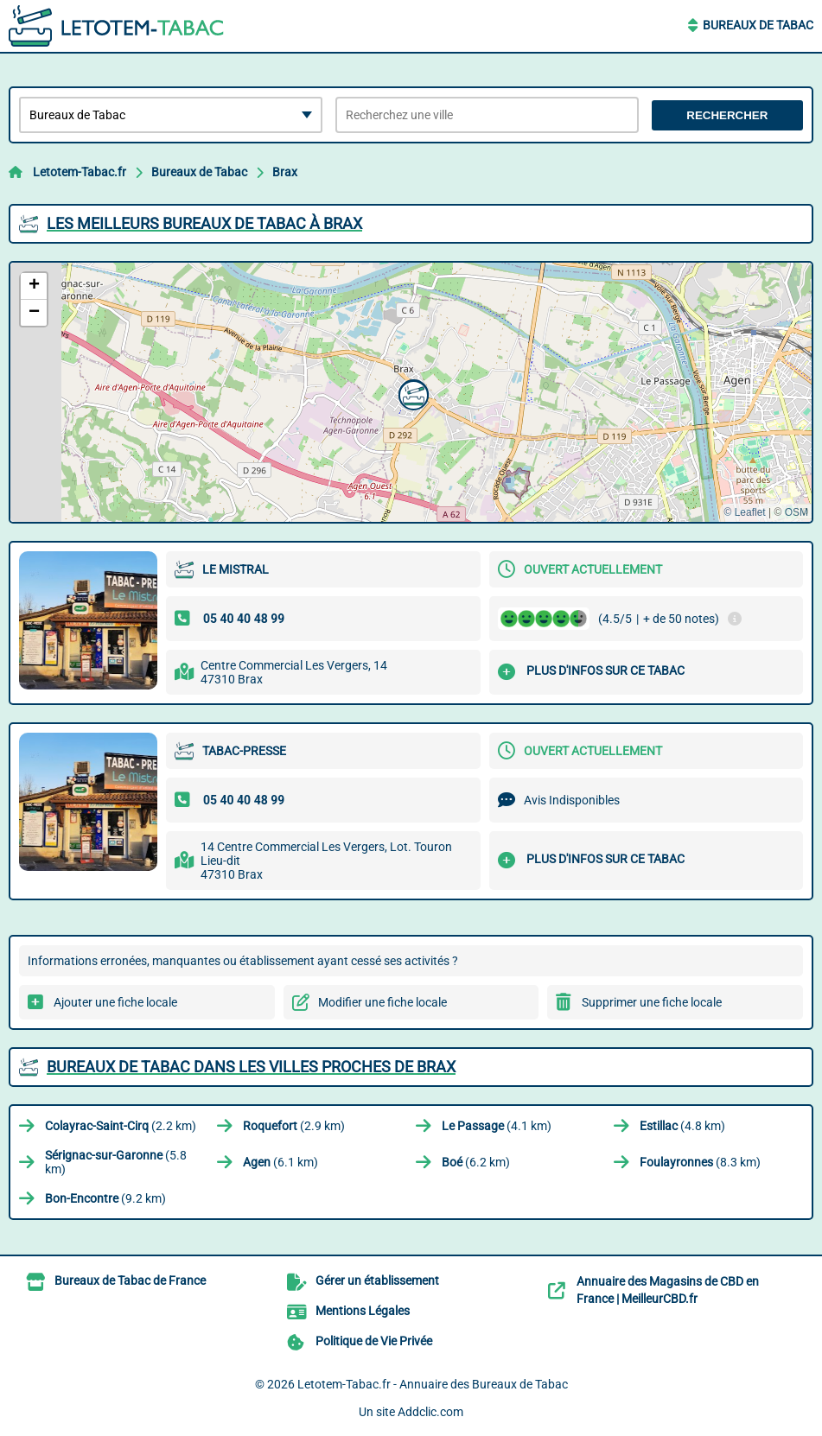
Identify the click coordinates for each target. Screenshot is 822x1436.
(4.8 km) (682, 1126)
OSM (796, 512)
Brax (284, 172)
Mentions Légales (362, 1311)
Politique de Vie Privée (373, 1341)
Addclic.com (430, 1412)
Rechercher (727, 115)
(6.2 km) (476, 1162)
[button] (411, 393)
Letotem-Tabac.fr (79, 172)
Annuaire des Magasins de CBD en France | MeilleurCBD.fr (668, 1290)
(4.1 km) (496, 1126)
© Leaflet (744, 512)
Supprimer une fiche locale (652, 1002)
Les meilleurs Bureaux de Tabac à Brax (204, 223)
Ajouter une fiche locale (115, 1002)
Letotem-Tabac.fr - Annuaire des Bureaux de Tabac (432, 1384)
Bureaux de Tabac (758, 25)
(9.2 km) (105, 1198)
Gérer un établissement (377, 1280)
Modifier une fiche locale (382, 1002)
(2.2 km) (120, 1126)
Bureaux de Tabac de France (130, 1280)
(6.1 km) (280, 1162)
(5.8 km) (116, 1162)
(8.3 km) (700, 1162)
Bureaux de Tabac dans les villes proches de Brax (251, 1067)
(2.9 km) (294, 1126)
